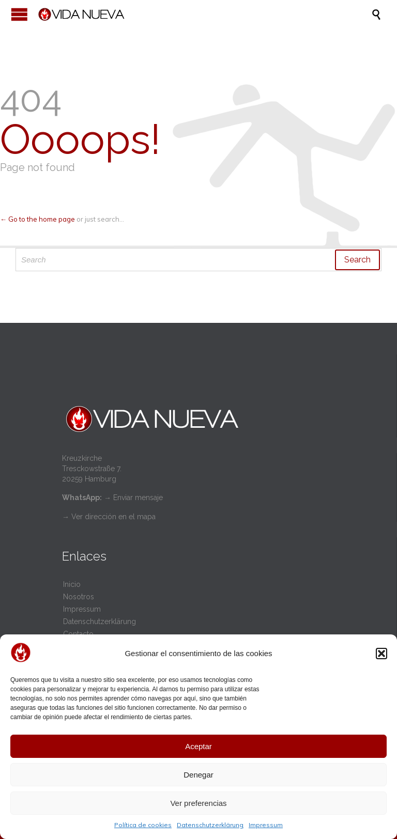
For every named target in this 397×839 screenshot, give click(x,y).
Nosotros (78, 597)
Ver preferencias (198, 803)
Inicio (72, 584)
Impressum (266, 825)
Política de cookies (143, 825)
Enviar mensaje (138, 497)
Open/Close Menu (19, 14)
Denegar (198, 774)
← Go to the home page (37, 219)
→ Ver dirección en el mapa (109, 516)
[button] (381, 653)
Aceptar (198, 746)
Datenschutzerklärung (210, 825)
